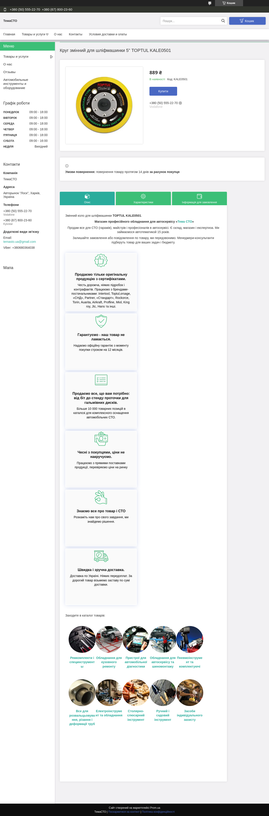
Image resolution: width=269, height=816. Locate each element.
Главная (9, 34)
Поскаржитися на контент (124, 811)
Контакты (75, 34)
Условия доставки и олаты (108, 34)
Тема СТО (185, 221)
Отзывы (9, 72)
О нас (58, 34)
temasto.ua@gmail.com (19, 241)
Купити (163, 91)
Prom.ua (155, 807)
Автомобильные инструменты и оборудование (15, 84)
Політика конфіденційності (158, 811)
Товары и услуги (33, 34)
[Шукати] (223, 21)
